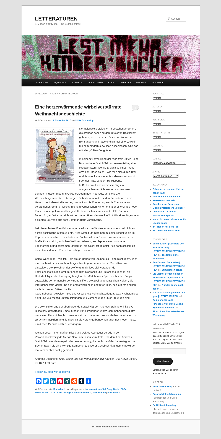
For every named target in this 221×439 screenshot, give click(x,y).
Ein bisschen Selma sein (166, 230)
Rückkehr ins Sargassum (166, 204)
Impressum (157, 82)
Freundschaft (42, 392)
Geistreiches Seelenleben (167, 196)
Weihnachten (99, 392)
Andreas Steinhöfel (96, 389)
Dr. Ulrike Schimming (164, 405)
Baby (109, 389)
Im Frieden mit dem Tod (166, 226)
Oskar (53, 392)
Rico (59, 392)
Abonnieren (162, 361)
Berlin (116, 389)
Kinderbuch (42, 82)
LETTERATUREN (56, 19)
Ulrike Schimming (84, 120)
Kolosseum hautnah (164, 200)
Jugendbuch (59, 82)
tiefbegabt (68, 392)
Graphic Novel (95, 82)
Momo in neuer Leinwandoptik (169, 219)
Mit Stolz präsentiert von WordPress (110, 426)
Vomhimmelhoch (82, 392)
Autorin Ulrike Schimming (167, 394)
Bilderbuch (76, 82)
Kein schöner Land (163, 300)
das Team (141, 82)
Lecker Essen (160, 223)
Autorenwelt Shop (162, 386)
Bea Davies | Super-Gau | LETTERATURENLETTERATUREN (169, 266)
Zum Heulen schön (172, 269)
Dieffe (123, 389)
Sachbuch (125, 82)
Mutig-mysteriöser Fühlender (168, 207)
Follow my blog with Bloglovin (52, 371)
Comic (111, 82)
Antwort (114, 392)
